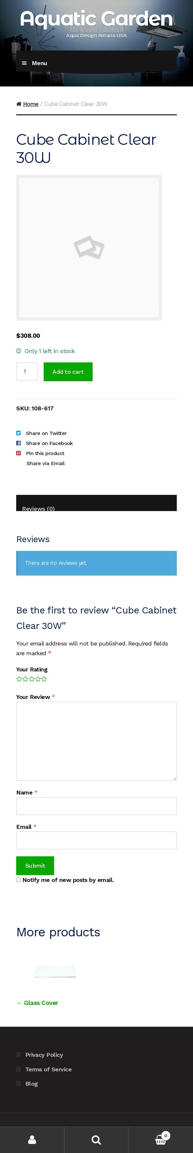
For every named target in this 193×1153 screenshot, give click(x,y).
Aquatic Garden (96, 18)
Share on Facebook (49, 443)
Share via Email (45, 463)
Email (26, 826)
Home (31, 104)
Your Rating (31, 669)
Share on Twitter (46, 433)
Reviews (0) (38, 508)
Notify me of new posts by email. (68, 879)
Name (26, 792)
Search (96, 1140)
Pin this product (45, 453)
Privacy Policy (44, 1054)
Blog (31, 1083)
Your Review (35, 696)
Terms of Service (48, 1069)
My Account (32, 1140)
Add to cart (68, 371)
